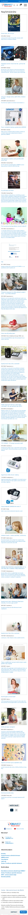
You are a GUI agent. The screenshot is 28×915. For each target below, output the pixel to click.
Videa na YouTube (19, 829)
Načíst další (14, 805)
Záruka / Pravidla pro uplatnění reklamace (11, 863)
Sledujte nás (8, 829)
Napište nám (9, 842)
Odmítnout (14, 912)
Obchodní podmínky (5, 876)
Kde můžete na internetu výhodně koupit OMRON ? (13, 871)
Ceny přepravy (4, 859)
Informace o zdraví (23, 1)
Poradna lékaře (4, 1)
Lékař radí (3, 861)
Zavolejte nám (9, 837)
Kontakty (3, 853)
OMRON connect (5, 857)
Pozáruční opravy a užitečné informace (10, 855)
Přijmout (23, 912)
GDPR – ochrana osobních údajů (8, 874)
